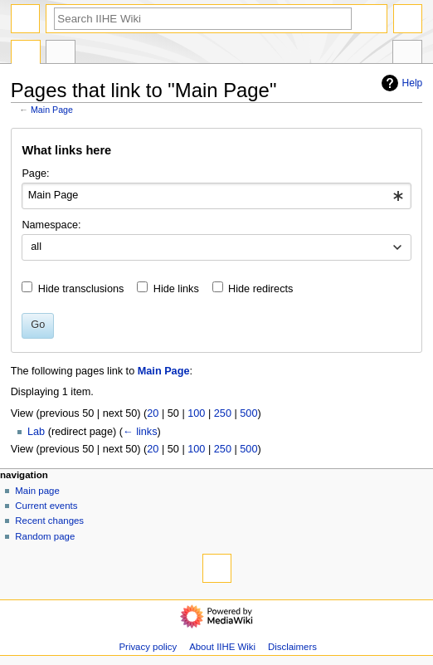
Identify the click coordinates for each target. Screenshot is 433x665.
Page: (35, 173)
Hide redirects (260, 289)
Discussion (60, 54)
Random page (45, 536)
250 (222, 413)
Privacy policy (148, 647)
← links (140, 432)
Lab (36, 432)
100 (196, 413)
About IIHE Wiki (222, 647)
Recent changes (49, 521)
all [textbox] (36, 246)
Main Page (52, 110)
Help (400, 83)
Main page (37, 491)
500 (248, 413)
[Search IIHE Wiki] (203, 18)
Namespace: (51, 225)
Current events (46, 506)
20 (152, 413)
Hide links (176, 289)
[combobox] (216, 196)
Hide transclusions (81, 289)
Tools (407, 54)
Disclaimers (292, 647)
